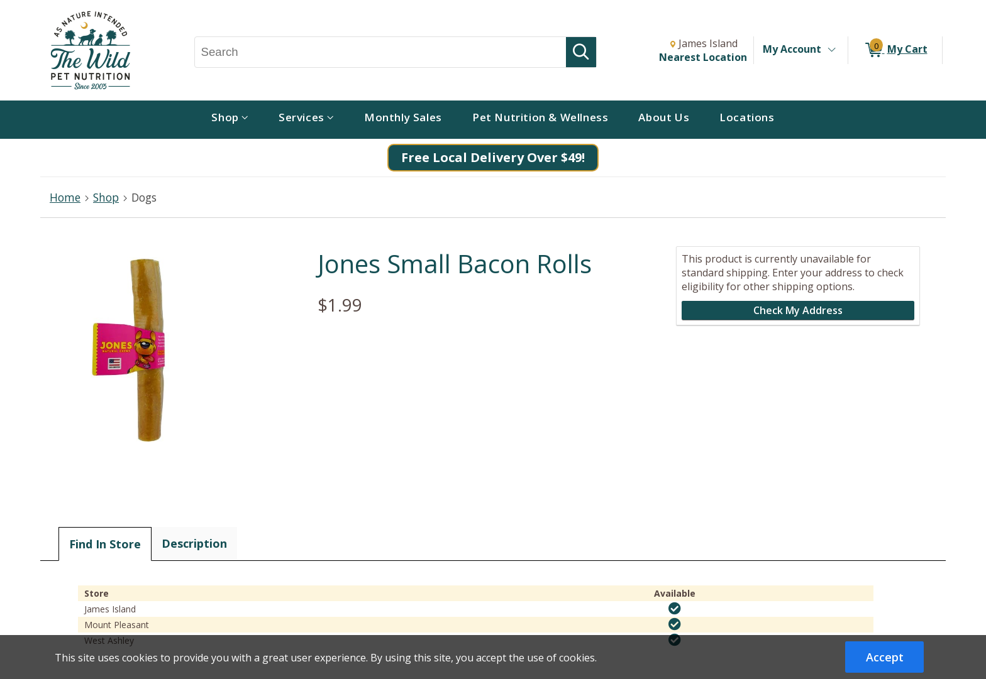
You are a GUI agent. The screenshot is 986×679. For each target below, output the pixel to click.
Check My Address (798, 310)
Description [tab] (194, 543)
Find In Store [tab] (105, 543)
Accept (885, 657)
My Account (792, 49)
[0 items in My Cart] (895, 50)
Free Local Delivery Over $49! (493, 157)
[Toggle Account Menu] (831, 50)
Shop (106, 197)
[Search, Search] (381, 52)
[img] (674, 608)
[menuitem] (230, 119)
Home (65, 197)
